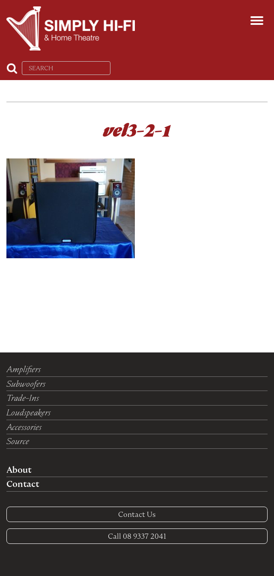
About (18, 470)
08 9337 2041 (137, 536)
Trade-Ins (22, 398)
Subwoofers (25, 384)
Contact (22, 484)
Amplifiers (23, 369)
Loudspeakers (28, 412)
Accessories (24, 427)
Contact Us (137, 514)
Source (17, 441)
